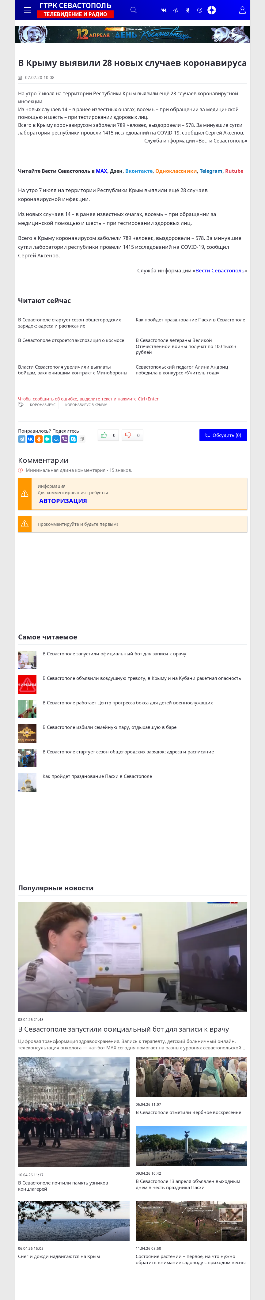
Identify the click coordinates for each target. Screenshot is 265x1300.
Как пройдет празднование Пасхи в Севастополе (190, 320)
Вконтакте (139, 171)
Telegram (211, 171)
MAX (101, 171)
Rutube (234, 171)
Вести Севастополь (222, 140)
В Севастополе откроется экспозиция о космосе (71, 340)
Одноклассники (176, 171)
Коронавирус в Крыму (86, 404)
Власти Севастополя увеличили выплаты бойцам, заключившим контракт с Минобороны (72, 370)
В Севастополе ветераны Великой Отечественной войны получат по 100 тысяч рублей (186, 346)
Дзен (116, 171)
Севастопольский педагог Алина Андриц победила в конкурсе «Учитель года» (182, 370)
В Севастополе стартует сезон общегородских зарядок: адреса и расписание (69, 323)
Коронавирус (42, 404)
